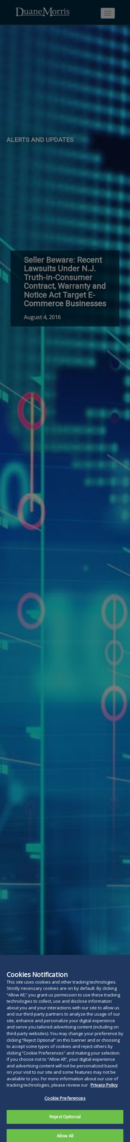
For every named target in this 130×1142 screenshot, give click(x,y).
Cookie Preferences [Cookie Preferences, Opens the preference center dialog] (64, 1105)
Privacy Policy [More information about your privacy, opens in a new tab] (104, 1091)
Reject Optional (65, 1123)
